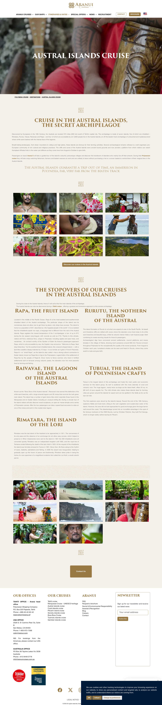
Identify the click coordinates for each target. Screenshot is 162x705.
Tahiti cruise (57, 306)
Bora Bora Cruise (54, 615)
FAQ (84, 601)
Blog (84, 611)
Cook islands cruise (55, 608)
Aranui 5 (30, 156)
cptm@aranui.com (20, 633)
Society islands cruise (56, 613)
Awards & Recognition (91, 608)
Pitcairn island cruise (56, 611)
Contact (121, 14)
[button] (23, 14)
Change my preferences (112, 698)
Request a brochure (90, 604)
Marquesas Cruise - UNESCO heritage (63, 604)
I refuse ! (97, 698)
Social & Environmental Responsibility (97, 606)
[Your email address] (132, 612)
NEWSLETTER (128, 595)
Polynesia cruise (21, 97)
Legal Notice (73, 700)
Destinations (35, 97)
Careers (85, 613)
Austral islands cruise (51, 97)
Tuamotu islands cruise (57, 618)
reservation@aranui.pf (21, 615)
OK (89, 698)
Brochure (134, 14)
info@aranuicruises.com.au (24, 659)
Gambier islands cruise (57, 620)
